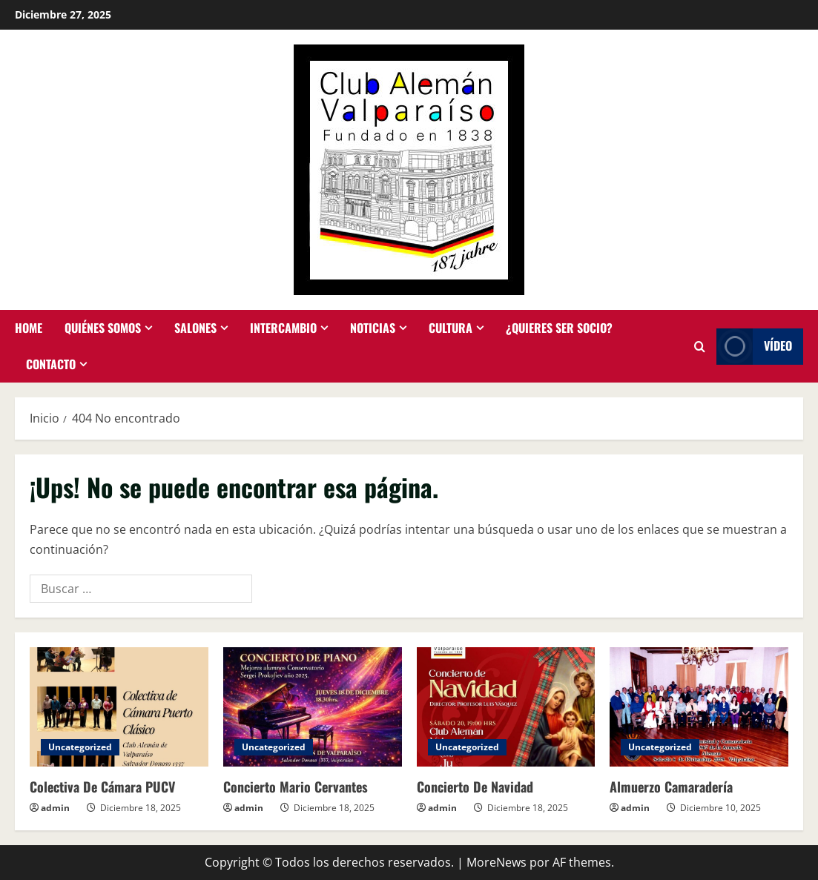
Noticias (372, 328)
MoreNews (496, 862)
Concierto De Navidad (475, 786)
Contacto (51, 364)
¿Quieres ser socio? (559, 328)
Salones (195, 328)
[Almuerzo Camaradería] (699, 707)
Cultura (450, 328)
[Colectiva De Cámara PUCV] (119, 707)
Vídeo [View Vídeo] (754, 346)
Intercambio (283, 328)
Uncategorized (80, 747)
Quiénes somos (103, 328)
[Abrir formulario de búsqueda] (699, 346)
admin (55, 807)
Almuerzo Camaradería (671, 786)
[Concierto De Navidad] (506, 707)
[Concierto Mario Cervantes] (312, 707)
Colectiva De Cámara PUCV (102, 786)
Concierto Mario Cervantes (295, 786)
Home (28, 328)
